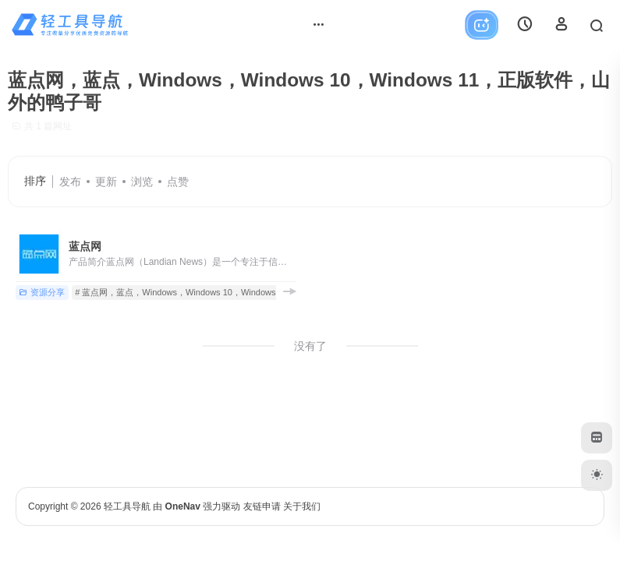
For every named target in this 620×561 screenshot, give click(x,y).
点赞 (178, 181)
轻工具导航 (127, 506)
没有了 (310, 346)
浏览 (142, 181)
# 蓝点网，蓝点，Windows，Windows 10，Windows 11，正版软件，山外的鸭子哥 (233, 292)
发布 (70, 181)
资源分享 (42, 292)
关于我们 (302, 506)
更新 (106, 181)
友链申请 (262, 506)
